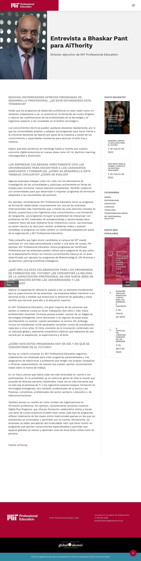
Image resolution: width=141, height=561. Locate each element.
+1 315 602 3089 (101, 518)
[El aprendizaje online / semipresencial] (9, 284)
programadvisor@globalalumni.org (108, 521)
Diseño (109, 197)
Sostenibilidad (113, 200)
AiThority (22, 448)
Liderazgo (111, 207)
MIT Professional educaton (114, 217)
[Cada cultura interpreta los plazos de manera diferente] (131, 284)
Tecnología (111, 210)
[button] (133, 5)
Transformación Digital (118, 213)
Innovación (111, 204)
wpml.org (52, 557)
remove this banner (103, 557)
